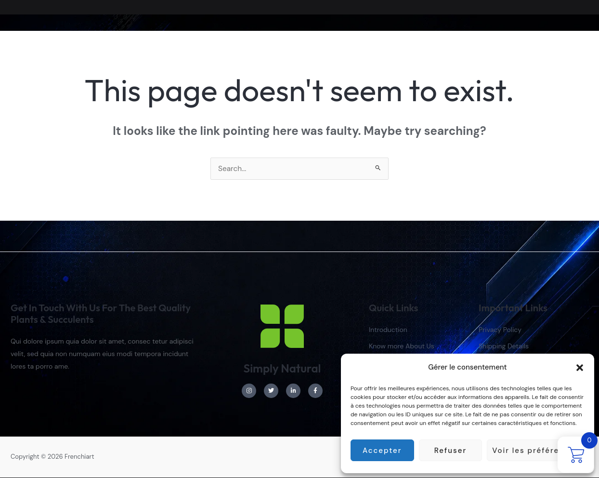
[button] (580, 367)
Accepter (382, 450)
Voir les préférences (535, 450)
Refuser (450, 450)
